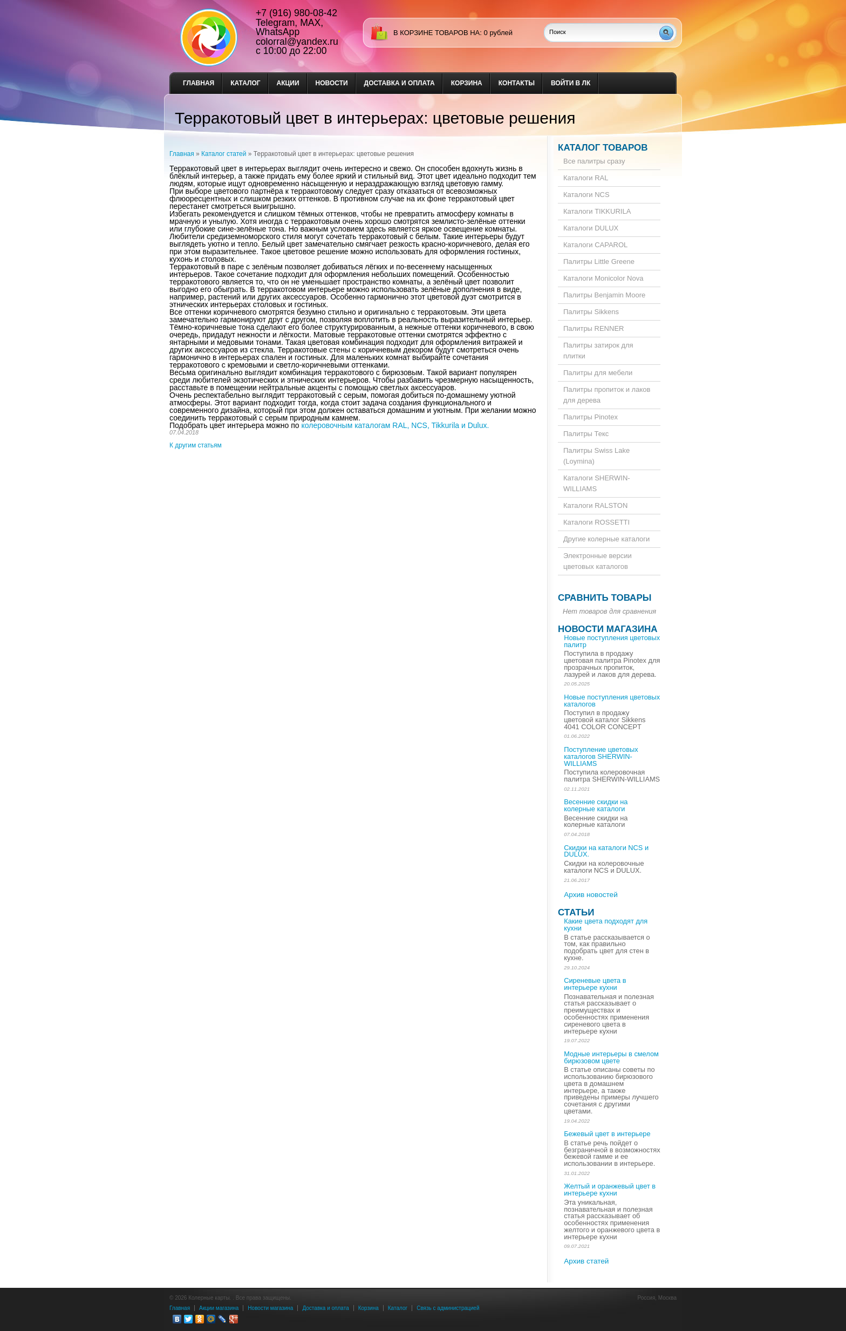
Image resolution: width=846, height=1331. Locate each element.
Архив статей (586, 1261)
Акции (288, 83)
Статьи (576, 912)
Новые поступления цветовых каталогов (612, 700)
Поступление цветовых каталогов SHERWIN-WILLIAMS (601, 756)
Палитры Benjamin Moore (604, 295)
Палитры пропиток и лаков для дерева (606, 394)
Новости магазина (607, 629)
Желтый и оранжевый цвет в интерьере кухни (610, 1189)
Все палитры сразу (594, 161)
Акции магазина (218, 1308)
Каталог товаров (603, 147)
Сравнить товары (604, 598)
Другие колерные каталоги (606, 539)
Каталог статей (223, 154)
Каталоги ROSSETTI (596, 522)
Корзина (466, 83)
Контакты (517, 83)
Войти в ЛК (570, 83)
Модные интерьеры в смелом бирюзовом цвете (611, 1057)
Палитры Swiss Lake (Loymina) (596, 455)
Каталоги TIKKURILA (597, 211)
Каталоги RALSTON (595, 505)
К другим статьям (195, 445)
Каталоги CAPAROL (595, 245)
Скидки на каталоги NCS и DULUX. (606, 851)
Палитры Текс (586, 434)
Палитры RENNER (593, 328)
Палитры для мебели (597, 373)
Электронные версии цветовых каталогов (597, 561)
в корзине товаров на (436, 33)
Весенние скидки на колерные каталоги (595, 805)
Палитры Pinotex (590, 417)
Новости (332, 83)
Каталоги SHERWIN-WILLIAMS (596, 483)
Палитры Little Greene (598, 261)
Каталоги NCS (586, 195)
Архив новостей (591, 895)
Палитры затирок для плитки (598, 350)
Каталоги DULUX (590, 228)
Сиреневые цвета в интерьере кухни (595, 984)
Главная (198, 83)
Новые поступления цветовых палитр (612, 641)
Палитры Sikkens (591, 312)
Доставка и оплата (399, 83)
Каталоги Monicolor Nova (603, 278)
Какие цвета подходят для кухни (605, 924)
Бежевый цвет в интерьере (607, 1134)
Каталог (245, 83)
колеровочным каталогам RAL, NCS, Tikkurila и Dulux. (395, 425)
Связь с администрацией (448, 1308)
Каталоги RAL (585, 178)
